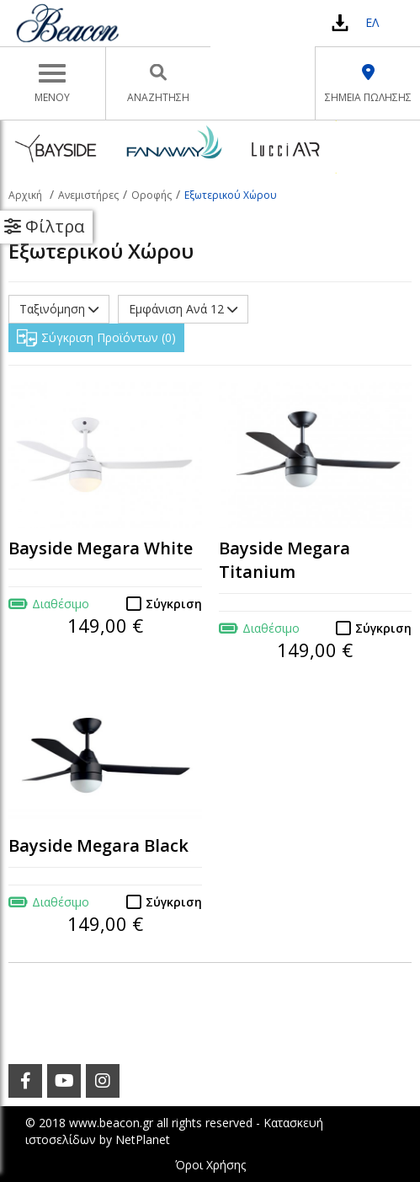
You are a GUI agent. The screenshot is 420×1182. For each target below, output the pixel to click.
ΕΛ (372, 22)
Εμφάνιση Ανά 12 (183, 309)
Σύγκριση (174, 604)
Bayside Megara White (100, 548)
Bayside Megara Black (98, 845)
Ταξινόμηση (58, 309)
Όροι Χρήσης (210, 1165)
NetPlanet (142, 1139)
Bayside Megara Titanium (284, 560)
